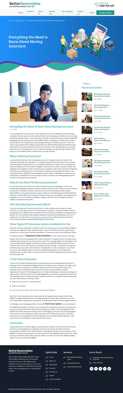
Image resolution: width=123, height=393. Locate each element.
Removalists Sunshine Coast (74, 358)
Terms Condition (55, 379)
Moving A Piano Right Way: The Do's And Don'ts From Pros (102, 150)
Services (20, 13)
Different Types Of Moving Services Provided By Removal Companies (102, 184)
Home (11, 13)
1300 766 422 (97, 363)
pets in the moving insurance (42, 217)
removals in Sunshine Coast (31, 193)
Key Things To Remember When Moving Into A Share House (102, 162)
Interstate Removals (74, 367)
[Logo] (25, 4)
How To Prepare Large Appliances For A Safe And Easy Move (102, 195)
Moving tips (41, 13)
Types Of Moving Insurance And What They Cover (102, 139)
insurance (54, 228)
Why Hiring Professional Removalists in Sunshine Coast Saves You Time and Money (102, 95)
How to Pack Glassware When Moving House (101, 106)
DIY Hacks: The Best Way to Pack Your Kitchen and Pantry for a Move (102, 117)
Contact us (69, 13)
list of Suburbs (55, 13)
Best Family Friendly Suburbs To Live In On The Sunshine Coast (102, 173)
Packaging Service (73, 363)
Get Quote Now (105, 12)
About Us (30, 13)
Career (78, 13)
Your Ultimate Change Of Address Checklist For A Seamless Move (102, 128)
